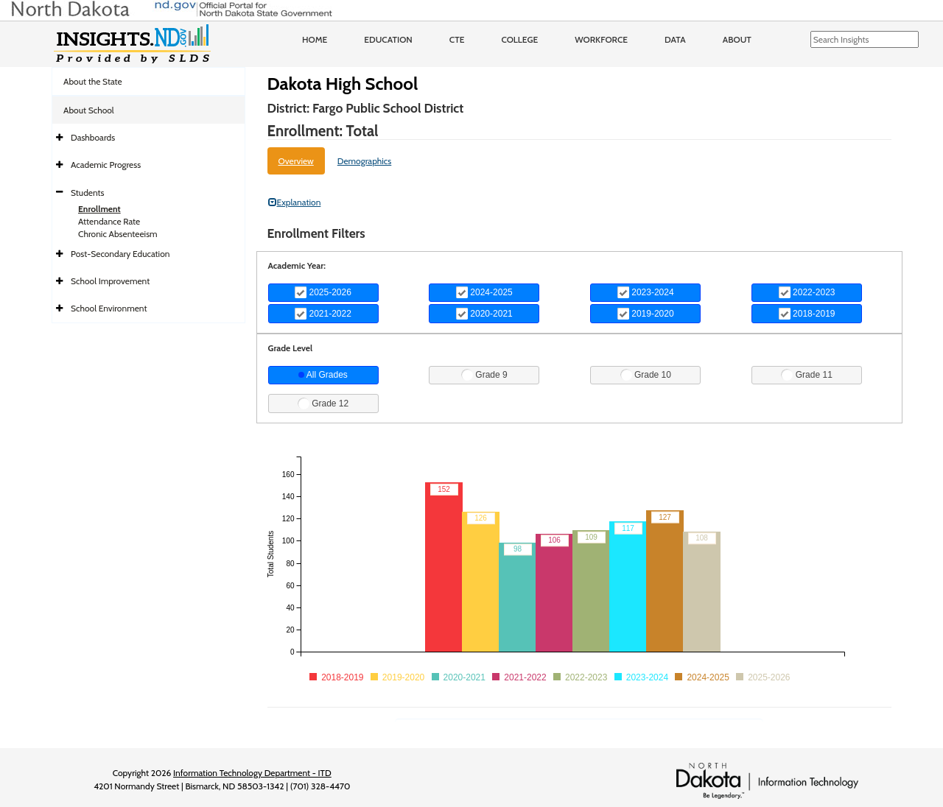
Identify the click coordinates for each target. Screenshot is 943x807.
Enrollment (99, 208)
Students (88, 192)
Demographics (364, 160)
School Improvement (110, 280)
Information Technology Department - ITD (252, 772)
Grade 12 (323, 403)
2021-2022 (323, 314)
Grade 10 (645, 375)
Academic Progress (106, 164)
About (737, 39)
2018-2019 (807, 314)
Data (675, 39)
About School (88, 110)
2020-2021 (484, 314)
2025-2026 (323, 292)
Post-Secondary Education (120, 253)
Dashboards (93, 137)
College (519, 39)
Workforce (601, 39)
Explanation (294, 202)
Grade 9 (484, 375)
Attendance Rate (109, 221)
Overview (296, 160)
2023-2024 (645, 292)
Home (314, 39)
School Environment (109, 308)
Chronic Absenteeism (118, 233)
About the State (92, 81)
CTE (457, 39)
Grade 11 (806, 375)
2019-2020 (645, 314)
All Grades (323, 375)
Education (388, 39)
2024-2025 (484, 292)
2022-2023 (807, 292)
